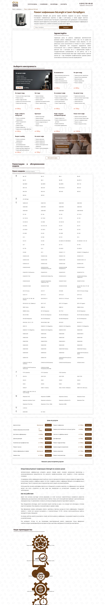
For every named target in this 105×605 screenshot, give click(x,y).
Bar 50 (24, 180)
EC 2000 (43, 222)
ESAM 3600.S (62, 341)
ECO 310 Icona (26, 291)
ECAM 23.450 (44, 259)
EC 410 (78, 229)
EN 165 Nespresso (45, 311)
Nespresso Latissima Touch (29, 400)
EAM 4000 (61, 206)
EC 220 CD (61, 222)
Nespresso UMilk (62, 404)
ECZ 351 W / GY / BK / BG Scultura (28, 299)
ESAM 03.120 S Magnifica (65, 326)
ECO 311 (43, 291)
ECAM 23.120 (62, 256)
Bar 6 (42, 180)
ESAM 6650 (61, 352)
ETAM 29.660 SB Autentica (65, 362)
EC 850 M (79, 248)
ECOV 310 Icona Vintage (82, 291)
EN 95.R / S (79, 322)
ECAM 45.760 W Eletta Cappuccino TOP (46, 282)
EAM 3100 (43, 203)
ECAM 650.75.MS (45, 286)
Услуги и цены (32, 4)
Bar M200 (25, 184)
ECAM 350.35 (44, 272)
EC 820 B (61, 248)
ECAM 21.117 (62, 252)
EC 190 (78, 218)
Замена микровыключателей (21, 429)
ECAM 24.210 (26, 263)
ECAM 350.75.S (80, 272)
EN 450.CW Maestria (63, 314)
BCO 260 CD (61, 187)
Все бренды (54, 4)
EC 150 (60, 214)
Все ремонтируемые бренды (20, 592)
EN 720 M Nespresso (81, 318)
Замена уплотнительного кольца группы (64, 429)
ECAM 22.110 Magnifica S (83, 252)
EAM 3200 (61, 203)
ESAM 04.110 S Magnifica (28, 330)
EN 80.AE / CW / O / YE (28, 322)
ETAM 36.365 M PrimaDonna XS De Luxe (29, 368)
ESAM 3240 (43, 337)
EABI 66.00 (25, 203)
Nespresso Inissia (81, 396)
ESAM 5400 (25, 349)
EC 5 (24, 237)
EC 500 (42, 237)
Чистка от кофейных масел (60, 434)
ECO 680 (61, 291)
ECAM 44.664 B (26, 281)
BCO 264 (25, 191)
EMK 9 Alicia (25, 307)
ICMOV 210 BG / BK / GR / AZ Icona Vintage (29, 392)
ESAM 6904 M (80, 357)
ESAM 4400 (61, 345)
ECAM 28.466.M (80, 267)
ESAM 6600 (25, 352)
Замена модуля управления (60, 447)
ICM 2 (42, 380)
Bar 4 (60, 176)
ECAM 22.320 (26, 256)
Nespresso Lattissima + (46, 400)
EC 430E (61, 233)
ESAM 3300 (61, 337)
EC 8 (42, 248)
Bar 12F (24, 176)
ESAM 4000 (79, 341)
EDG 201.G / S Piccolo (64, 298)
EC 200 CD (25, 222)
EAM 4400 (43, 210)
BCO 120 (79, 184)
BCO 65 (78, 191)
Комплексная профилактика (21, 442)
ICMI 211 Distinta (45, 387)
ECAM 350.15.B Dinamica (28, 272)
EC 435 (78, 233)
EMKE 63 (61, 307)
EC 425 (42, 233)
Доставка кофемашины (19, 434)
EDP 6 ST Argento (81, 303)
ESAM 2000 (79, 330)
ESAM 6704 (25, 357)
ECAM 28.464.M (26, 267)
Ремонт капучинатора (59, 455)
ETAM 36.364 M (80, 362)
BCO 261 (79, 187)
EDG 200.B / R (44, 298)
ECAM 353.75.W (26, 276)
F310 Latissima (26, 372)
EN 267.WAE (26, 314)
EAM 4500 (61, 210)
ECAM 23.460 (62, 259)
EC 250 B (25, 225)
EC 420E (25, 233)
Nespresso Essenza (63, 396)
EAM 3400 (25, 206)
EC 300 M (25, 229)
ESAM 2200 (25, 333)
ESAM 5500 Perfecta (63, 349)
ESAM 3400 (79, 337)
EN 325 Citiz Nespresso (46, 314)
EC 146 (42, 214)
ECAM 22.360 (44, 256)
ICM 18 (24, 380)
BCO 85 (24, 195)
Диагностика (16, 425)
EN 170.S (61, 311)
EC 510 (60, 237)
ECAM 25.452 (44, 263)
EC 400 (60, 229)
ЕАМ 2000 (25, 411)
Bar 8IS (60, 180)
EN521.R (25, 326)
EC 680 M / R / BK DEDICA (65, 241)
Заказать (66, 27)
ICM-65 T (25, 387)
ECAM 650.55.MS (27, 286)
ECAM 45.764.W (62, 281)
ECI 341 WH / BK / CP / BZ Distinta (83, 286)
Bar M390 (61, 184)
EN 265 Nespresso (81, 311)
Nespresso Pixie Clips (27, 404)
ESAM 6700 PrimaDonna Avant (82, 353)
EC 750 (24, 248)
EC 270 (60, 225)
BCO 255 (43, 187)
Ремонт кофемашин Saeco (20, 587)
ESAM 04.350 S (62, 330)
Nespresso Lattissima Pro (64, 400)
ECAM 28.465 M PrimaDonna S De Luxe (46, 268)
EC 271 (78, 225)
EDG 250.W (79, 298)
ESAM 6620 (43, 352)
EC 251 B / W (44, 225)
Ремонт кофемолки (58, 425)
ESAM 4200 (25, 345)
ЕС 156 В (43, 411)
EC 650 (42, 241)
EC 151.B (79, 214)
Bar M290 (43, 184)
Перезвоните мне (62, 146)
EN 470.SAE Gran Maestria (83, 314)
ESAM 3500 (25, 341)
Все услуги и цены (52, 158)
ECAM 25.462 (62, 263)
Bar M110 (79, 180)
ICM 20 (60, 380)
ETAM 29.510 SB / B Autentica (27, 363)
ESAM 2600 (43, 333)
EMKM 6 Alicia (26, 311)
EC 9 (42, 252)
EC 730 (78, 244)
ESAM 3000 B (80, 333)
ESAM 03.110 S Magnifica (46, 326)
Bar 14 (42, 176)
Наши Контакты (17, 595)
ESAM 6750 (43, 357)
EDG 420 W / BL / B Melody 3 (29, 303)
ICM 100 (25, 376)
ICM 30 (78, 380)
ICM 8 (60, 384)
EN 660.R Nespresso (27, 318)
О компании (43, 4)
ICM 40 (42, 384)
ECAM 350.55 (62, 272)
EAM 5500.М (80, 210)
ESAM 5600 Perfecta (81, 349)
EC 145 (24, 214)
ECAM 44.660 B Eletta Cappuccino (82, 277)
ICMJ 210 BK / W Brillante (64, 387)
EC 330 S (43, 229)
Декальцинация (17, 438)
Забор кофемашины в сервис (21, 451)
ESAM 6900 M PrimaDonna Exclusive (65, 358)
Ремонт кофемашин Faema (20, 589)
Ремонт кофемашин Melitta (20, 585)
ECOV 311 (25, 294)
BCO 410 (43, 191)
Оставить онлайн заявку (69, 595)
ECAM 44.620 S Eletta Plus (47, 276)
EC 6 (78, 237)
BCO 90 (42, 195)
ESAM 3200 (25, 337)
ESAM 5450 (43, 349)
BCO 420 (61, 191)
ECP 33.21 (61, 294)
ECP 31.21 (43, 294)
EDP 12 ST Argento (63, 303)
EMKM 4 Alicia (80, 307)
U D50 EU (25, 408)
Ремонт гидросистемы (59, 442)
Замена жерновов (58, 451)
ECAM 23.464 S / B (81, 259)
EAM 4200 (79, 206)
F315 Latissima (44, 372)
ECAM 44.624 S (62, 276)
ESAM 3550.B (44, 341)
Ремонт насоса (17, 447)
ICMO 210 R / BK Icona (82, 387)
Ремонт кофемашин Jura (19, 583)
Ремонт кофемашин (18, 581)
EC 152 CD (25, 218)
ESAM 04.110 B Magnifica (83, 326)
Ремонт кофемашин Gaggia (20, 591)
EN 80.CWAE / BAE (45, 322)
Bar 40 (78, 176)
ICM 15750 (79, 376)
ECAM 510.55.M (80, 281)
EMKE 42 (43, 307)
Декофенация (57, 438)
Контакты (64, 4)
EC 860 (24, 252)
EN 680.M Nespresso (63, 318)
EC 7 (24, 244)
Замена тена (16, 455)
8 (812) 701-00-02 (86, 4)
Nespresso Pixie (80, 400)
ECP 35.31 (79, 294)
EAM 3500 (43, 206)
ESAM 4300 (43, 345)
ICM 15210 (43, 376)
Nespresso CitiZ (26, 396)
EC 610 (24, 241)
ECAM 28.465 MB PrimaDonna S (63, 268)
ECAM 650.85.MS (63, 286)
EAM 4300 (25, 210)
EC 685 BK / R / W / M (82, 241)
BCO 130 (25, 187)
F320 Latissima (62, 372)
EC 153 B (43, 218)
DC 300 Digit (25, 199)
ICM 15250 (61, 376)
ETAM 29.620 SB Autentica (47, 362)
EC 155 (60, 218)
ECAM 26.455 (80, 263)
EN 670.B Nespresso (45, 318)
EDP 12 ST (43, 303)
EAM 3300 (79, 203)
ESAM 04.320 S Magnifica (46, 330)
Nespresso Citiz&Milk (45, 396)
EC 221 (78, 222)
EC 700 (42, 244)
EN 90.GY (61, 322)
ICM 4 (24, 384)
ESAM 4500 (79, 345)
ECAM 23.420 (26, 259)
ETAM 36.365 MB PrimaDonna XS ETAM (46, 368)
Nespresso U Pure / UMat (46, 404)
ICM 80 (78, 384)
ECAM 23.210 (80, 256)
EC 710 (60, 244)
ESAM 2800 (61, 333)
